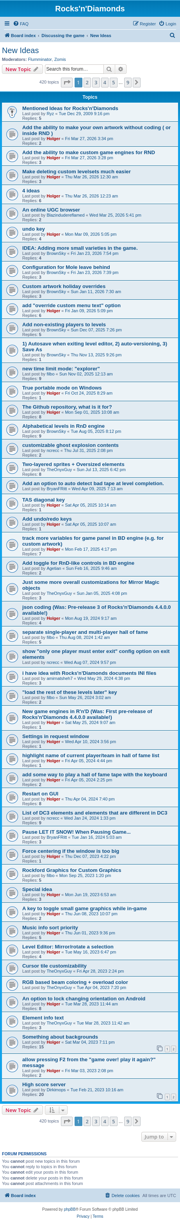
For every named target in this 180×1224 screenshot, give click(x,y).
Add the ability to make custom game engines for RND (88, 152)
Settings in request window (55, 736)
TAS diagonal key (43, 500)
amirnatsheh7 (59, 678)
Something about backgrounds (60, 1037)
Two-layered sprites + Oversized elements (73, 464)
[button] (67, 82)
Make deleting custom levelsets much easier (76, 171)
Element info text (43, 1018)
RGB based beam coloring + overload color (75, 982)
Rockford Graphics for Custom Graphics (71, 870)
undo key (33, 229)
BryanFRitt (56, 488)
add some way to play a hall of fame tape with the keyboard (94, 774)
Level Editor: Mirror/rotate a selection (68, 947)
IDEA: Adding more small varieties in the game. (80, 248)
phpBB (70, 1209)
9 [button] (128, 82)
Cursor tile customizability (54, 966)
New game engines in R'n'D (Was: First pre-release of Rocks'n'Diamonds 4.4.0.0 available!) (87, 714)
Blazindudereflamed (65, 215)
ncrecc (52, 450)
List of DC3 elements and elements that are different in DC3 (95, 813)
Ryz (50, 113)
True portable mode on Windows (62, 388)
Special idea (37, 889)
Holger (53, 138)
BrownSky (56, 253)
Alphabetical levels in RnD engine (63, 426)
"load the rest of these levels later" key (69, 692)
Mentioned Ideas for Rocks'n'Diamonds (70, 108)
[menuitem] (21, 23)
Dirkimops (56, 1089)
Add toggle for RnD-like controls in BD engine (78, 563)
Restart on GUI (40, 794)
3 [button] (95, 82)
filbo (50, 374)
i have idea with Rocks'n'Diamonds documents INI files (89, 673)
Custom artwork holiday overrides (63, 286)
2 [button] (87, 82)
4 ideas (31, 191)
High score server (44, 1084)
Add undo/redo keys (47, 519)
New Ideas (20, 50)
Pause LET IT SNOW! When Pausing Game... (76, 832)
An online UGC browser (51, 210)
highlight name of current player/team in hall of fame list (90, 755)
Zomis (60, 59)
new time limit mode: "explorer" (61, 369)
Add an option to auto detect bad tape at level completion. (93, 483)
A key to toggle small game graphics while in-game (84, 908)
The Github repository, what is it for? (67, 407)
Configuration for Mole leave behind (66, 267)
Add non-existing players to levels (64, 324)
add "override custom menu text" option (71, 305)
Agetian (53, 568)
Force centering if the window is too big (70, 851)
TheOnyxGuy (59, 469)
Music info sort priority (50, 927)
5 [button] (113, 82)
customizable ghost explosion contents (70, 445)
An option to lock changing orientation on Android (83, 999)
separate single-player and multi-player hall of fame (85, 632)
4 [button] (104, 82)
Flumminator (40, 59)
